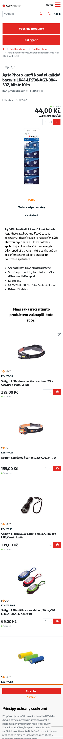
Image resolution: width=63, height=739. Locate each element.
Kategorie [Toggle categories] (31, 39)
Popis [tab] (31, 199)
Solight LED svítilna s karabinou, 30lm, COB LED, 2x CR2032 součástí (28, 612)
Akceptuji (31, 691)
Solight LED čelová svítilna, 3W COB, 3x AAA (28, 457)
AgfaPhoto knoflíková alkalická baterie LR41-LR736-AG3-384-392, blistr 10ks (30, 54)
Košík (54, 13)
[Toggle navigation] (58, 5)
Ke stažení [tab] (31, 215)
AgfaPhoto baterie (18, 49)
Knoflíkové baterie (40, 49)
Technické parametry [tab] (31, 207)
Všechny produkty (31, 28)
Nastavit (31, 696)
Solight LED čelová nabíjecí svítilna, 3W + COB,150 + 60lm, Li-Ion (27, 382)
